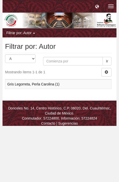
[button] (97, 6)
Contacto (48, 123)
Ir (107, 61)
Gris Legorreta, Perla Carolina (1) (33, 84)
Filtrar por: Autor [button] (20, 33)
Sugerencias (68, 123)
